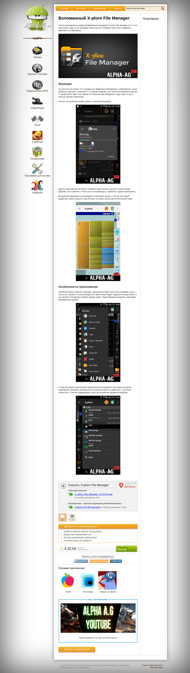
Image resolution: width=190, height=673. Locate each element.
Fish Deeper (88, 592)
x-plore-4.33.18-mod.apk (87, 507)
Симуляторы (37, 102)
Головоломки (37, 153)
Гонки (37, 119)
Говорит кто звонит (108, 592)
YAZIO (68, 592)
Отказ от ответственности (152, 665)
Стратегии (37, 136)
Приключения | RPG (37, 85)
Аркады (37, 51)
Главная (64, 8)
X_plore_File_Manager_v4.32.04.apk (93, 494)
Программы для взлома (37, 170)
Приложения (100, 8)
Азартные (37, 187)
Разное (117, 8)
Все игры (80, 8)
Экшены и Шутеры (37, 68)
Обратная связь (156, 668)
